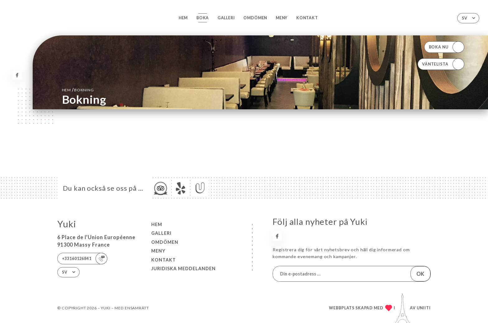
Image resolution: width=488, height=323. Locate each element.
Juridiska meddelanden (183, 268)
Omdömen (255, 18)
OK (420, 274)
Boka (202, 18)
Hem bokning (78, 89)
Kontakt (307, 18)
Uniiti (424, 308)
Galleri (226, 18)
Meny (282, 18)
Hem (183, 18)
